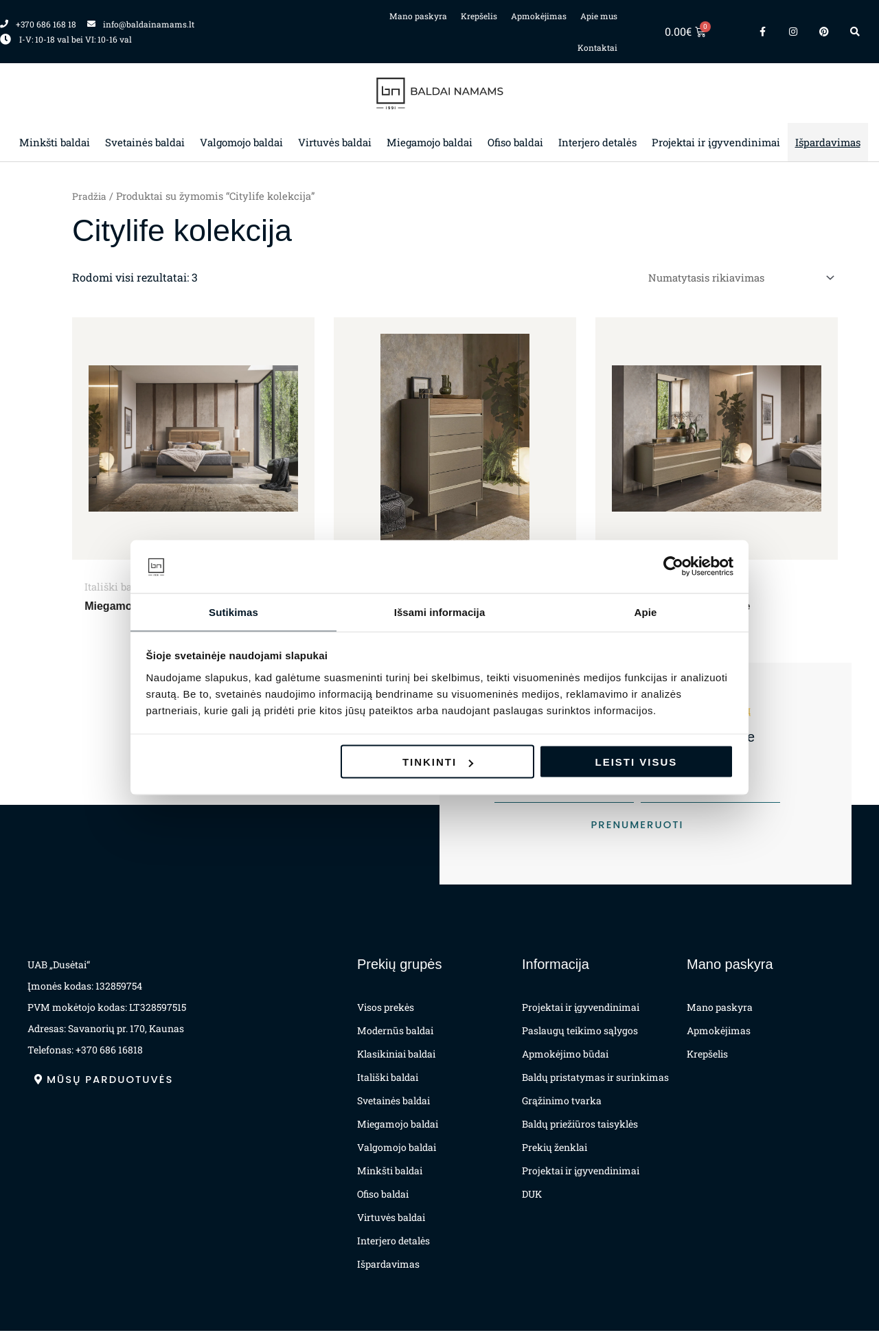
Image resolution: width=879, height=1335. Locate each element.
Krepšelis (479, 15)
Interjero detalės (597, 142)
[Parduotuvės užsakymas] (731, 278)
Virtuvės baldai (335, 142)
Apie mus (598, 15)
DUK (532, 1198)
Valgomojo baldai (241, 142)
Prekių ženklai (554, 1151)
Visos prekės (385, 1011)
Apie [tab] (646, 611)
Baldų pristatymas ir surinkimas (595, 1081)
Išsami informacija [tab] (440, 611)
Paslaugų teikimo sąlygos (580, 1034)
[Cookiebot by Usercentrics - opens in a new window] (673, 566)
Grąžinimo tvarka (562, 1104)
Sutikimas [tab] (233, 611)
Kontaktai (597, 47)
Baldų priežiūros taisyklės (580, 1127)
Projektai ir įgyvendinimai (716, 142)
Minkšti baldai (54, 142)
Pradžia (90, 196)
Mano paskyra (418, 15)
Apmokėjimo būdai (565, 1057)
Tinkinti (437, 762)
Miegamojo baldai (429, 142)
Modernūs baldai (395, 1034)
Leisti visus (636, 762)
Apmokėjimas (539, 15)
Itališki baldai (387, 1081)
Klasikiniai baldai (396, 1057)
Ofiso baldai (515, 142)
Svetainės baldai (145, 142)
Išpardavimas (827, 142)
